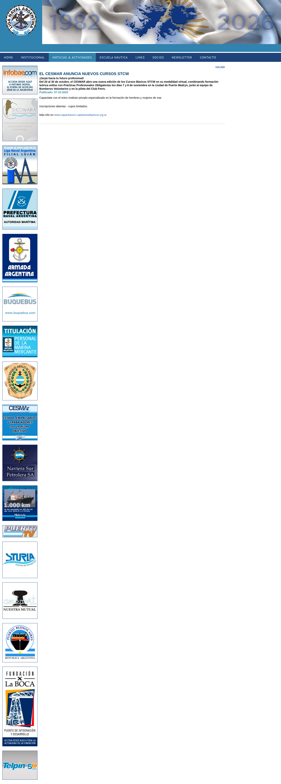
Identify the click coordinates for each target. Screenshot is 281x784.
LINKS (140, 57)
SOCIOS (158, 57)
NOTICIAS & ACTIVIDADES (72, 57)
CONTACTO (208, 57)
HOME (8, 57)
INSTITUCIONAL (33, 57)
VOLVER (220, 67)
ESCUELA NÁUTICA (114, 57)
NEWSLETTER (182, 57)
